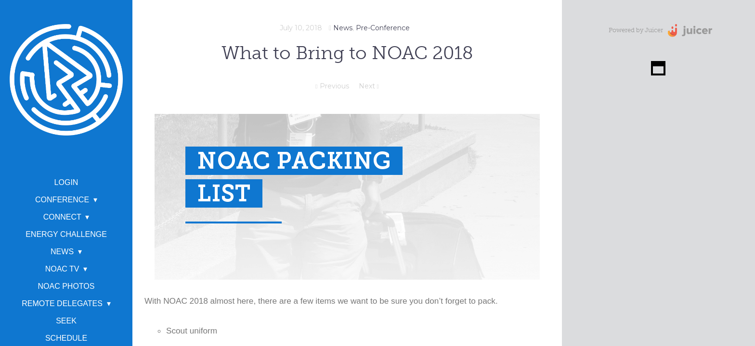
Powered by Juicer (636, 30)
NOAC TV (62, 269)
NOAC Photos (66, 286)
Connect (62, 217)
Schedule (66, 338)
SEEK (66, 321)
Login (66, 182)
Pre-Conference (383, 28)
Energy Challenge (66, 234)
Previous (332, 86)
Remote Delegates (62, 303)
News (62, 251)
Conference (62, 200)
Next (369, 86)
